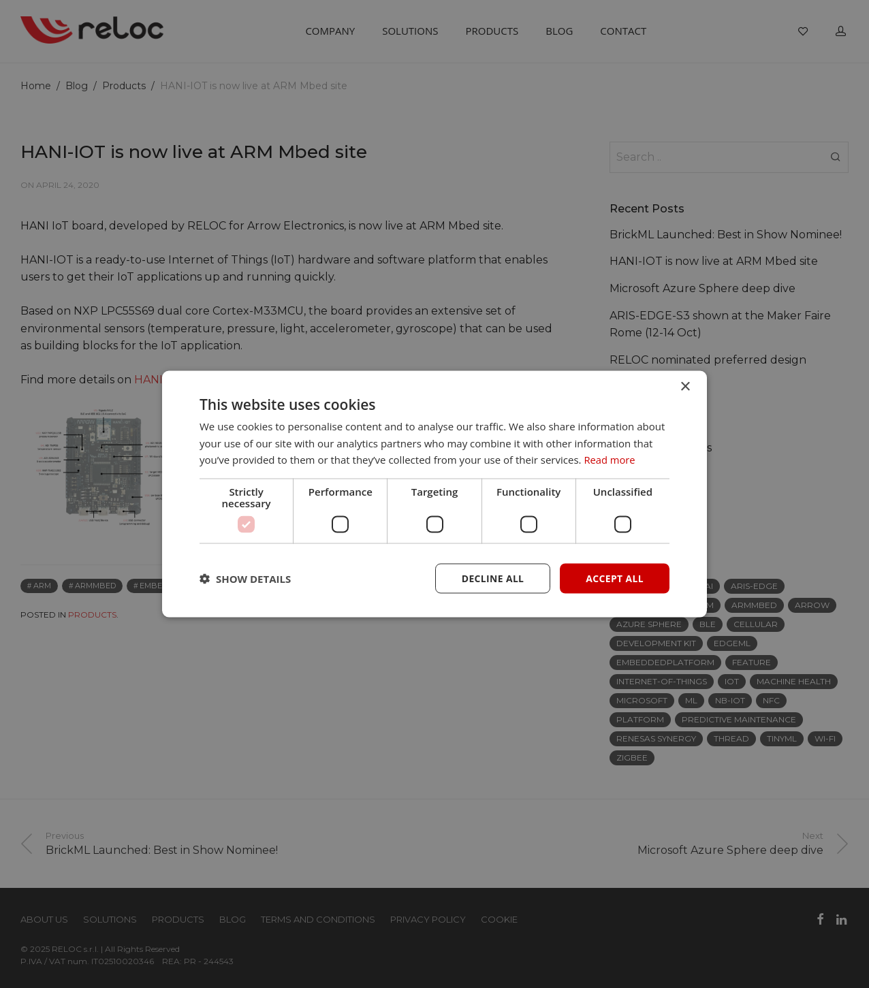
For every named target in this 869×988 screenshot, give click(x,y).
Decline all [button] (491, 577)
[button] (245, 579)
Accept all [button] (615, 577)
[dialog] (434, 494)
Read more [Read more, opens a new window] (610, 459)
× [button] (685, 386)
